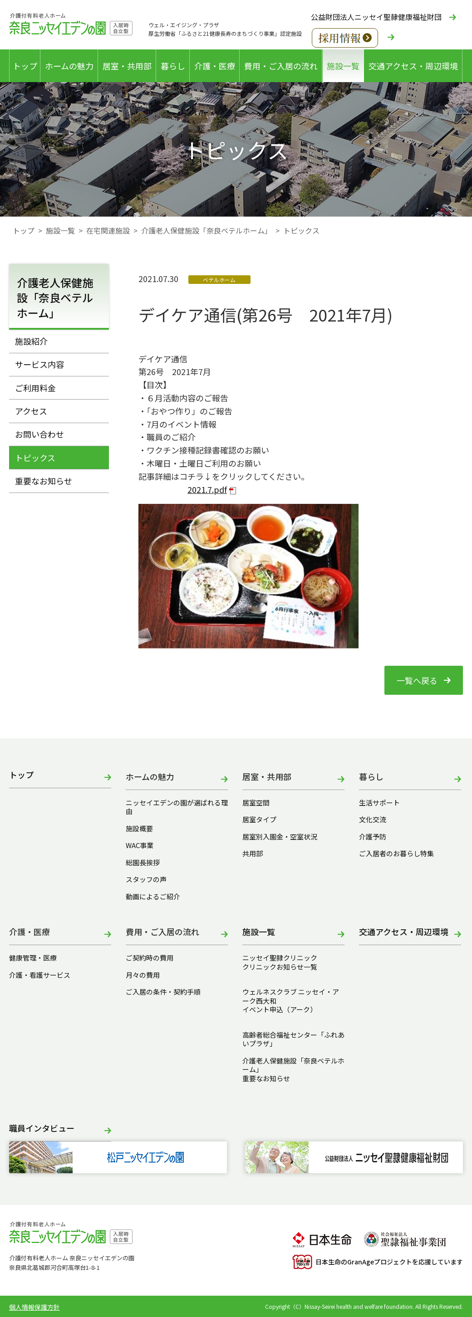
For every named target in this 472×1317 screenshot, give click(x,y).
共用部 (252, 853)
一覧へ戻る (417, 680)
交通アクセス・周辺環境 (413, 66)
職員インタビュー (41, 1128)
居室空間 (256, 802)
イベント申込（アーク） (279, 1009)
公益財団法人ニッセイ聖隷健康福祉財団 (376, 16)
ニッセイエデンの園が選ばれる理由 (177, 807)
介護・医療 (214, 66)
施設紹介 (31, 341)
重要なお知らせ (43, 481)
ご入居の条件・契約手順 (163, 991)
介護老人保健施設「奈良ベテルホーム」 (206, 230)
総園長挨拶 (143, 862)
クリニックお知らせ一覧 (279, 966)
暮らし (173, 66)
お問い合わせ (39, 434)
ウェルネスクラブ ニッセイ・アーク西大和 (290, 996)
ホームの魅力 (69, 66)
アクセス (31, 411)
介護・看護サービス (39, 975)
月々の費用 (143, 975)
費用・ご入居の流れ (281, 66)
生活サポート (379, 802)
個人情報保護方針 (34, 1307)
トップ (25, 66)
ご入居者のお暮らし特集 (396, 853)
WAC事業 (139, 845)
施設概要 (139, 828)
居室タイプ (259, 819)
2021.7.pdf (207, 489)
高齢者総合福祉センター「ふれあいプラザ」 (293, 1039)
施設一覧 (343, 66)
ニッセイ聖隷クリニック (279, 957)
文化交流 (372, 819)
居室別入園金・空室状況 (279, 836)
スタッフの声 (146, 879)
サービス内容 (39, 364)
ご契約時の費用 (153, 957)
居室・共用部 (127, 66)
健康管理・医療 (33, 957)
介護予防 (372, 836)
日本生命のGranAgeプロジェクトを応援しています (377, 1261)
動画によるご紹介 (153, 896)
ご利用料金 (35, 388)
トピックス (35, 457)
